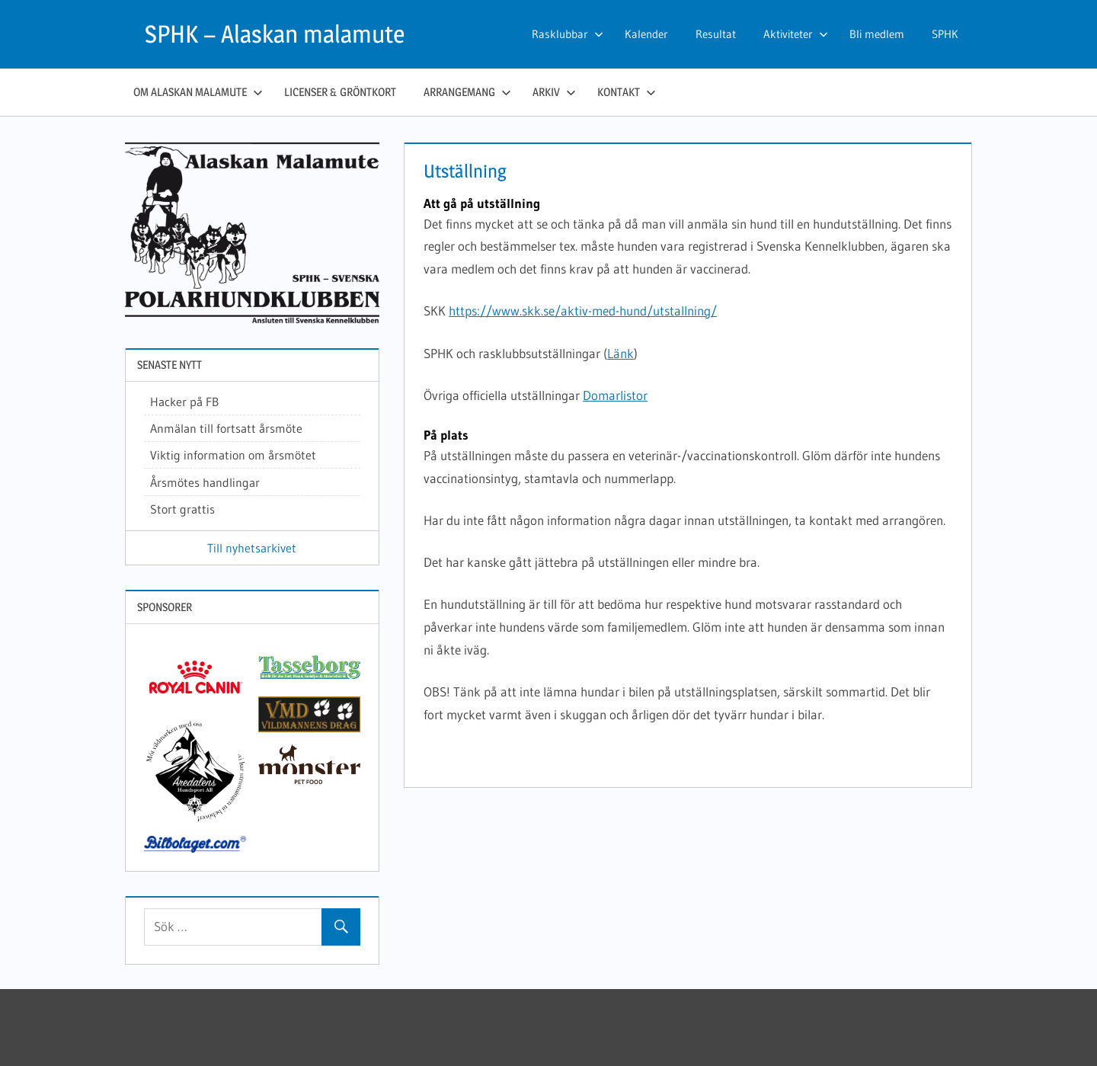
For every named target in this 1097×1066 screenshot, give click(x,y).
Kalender (646, 34)
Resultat (716, 34)
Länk (620, 353)
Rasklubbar (567, 34)
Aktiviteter (795, 34)
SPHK (945, 34)
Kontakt (626, 92)
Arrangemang (467, 92)
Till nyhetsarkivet (251, 547)
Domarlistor (615, 395)
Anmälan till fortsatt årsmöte (226, 428)
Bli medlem (876, 34)
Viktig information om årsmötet (233, 455)
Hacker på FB (184, 401)
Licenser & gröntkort (340, 92)
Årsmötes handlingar (205, 482)
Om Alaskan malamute (198, 92)
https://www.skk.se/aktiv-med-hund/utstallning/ (583, 311)
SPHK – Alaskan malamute (275, 34)
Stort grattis (182, 509)
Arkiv (554, 92)
